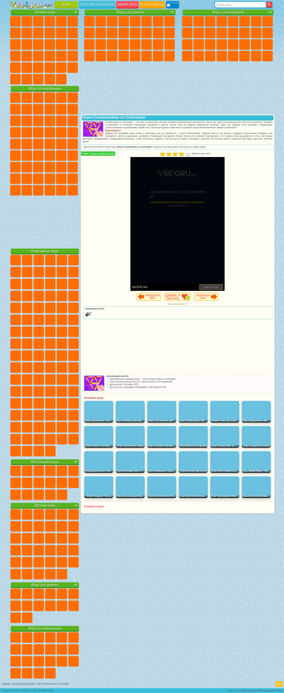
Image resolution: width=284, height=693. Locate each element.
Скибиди (38, 190)
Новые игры (127, 4)
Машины (267, 21)
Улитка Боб (15, 109)
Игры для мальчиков (97, 4)
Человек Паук (72, 132)
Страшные (15, 44)
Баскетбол (72, 67)
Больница (100, 44)
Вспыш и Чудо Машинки (15, 132)
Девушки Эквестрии (100, 21)
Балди (27, 167)
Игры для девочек (130, 12)
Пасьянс (50, 44)
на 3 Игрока (27, 67)
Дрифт (267, 44)
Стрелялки (221, 56)
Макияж (135, 44)
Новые (15, 21)
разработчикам (274, 690)
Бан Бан (27, 190)
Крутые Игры (50, 67)
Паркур (256, 56)
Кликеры (38, 44)
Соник (27, 132)
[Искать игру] (240, 5)
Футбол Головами (27, 79)
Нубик (72, 167)
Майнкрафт (256, 21)
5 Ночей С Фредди (72, 97)
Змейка (72, 56)
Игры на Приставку (61, 79)
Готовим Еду (135, 56)
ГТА (244, 44)
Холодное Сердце (100, 33)
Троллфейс (38, 109)
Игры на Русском (61, 44)
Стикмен (210, 33)
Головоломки (15, 67)
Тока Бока (38, 178)
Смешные (61, 33)
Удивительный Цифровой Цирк (72, 190)
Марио (61, 132)
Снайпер (256, 33)
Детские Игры (50, 21)
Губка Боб (27, 97)
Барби (123, 21)
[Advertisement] (45, 221)
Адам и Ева (27, 144)
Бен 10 (256, 44)
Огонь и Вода (112, 21)
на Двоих (61, 21)
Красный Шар (27, 109)
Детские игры (44, 505)
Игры (66, 4)
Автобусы (187, 56)
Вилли (15, 97)
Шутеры (198, 56)
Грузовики (221, 33)
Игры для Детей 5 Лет (103, 153)
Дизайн (89, 56)
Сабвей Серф (15, 121)
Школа (61, 67)
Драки (233, 33)
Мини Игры (38, 56)
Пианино (112, 56)
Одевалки (123, 33)
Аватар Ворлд (50, 178)
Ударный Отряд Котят (50, 132)
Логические (27, 44)
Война (38, 79)
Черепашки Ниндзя (187, 33)
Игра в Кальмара (72, 155)
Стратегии (210, 21)
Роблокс (61, 167)
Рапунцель (89, 44)
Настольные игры (44, 461)
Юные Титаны (72, 144)
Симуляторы (38, 21)
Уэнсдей (15, 190)
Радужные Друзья (27, 178)
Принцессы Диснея (146, 44)
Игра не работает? (177, 304)
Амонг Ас (50, 155)
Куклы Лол (169, 56)
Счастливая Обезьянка (50, 144)
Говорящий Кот (50, 97)
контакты (233, 690)
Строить (50, 79)
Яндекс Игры (15, 33)
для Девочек (27, 21)
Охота (267, 56)
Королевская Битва (244, 21)
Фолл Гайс (27, 155)
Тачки (72, 121)
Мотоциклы (198, 33)
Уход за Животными (146, 56)
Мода (158, 44)
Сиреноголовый (38, 155)
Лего (72, 109)
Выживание (210, 44)
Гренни (38, 167)
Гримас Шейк (50, 190)
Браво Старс (61, 155)
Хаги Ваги (50, 167)
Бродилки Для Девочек (158, 21)
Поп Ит (27, 33)
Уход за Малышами (169, 44)
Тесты (135, 21)
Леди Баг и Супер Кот (50, 109)
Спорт (50, 33)
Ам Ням (38, 121)
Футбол (198, 21)
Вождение (15, 79)
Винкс (123, 56)
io (72, 33)
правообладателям (251, 690)
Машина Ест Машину (233, 44)
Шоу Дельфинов (50, 121)
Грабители (221, 44)
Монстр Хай (146, 21)
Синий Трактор (15, 155)
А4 (15, 167)
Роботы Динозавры (198, 44)
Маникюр (112, 44)
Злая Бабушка (61, 109)
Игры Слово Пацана (72, 178)
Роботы (267, 33)
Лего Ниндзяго (61, 97)
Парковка (187, 21)
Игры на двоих (152, 4)
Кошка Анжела (89, 33)
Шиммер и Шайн (38, 144)
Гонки (244, 33)
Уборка (100, 56)
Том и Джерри (61, 144)
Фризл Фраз (15, 144)
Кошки (112, 33)
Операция (123, 44)
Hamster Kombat (61, 190)
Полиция (187, 44)
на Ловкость (72, 21)
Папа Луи (158, 33)
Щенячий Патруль (38, 97)
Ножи (72, 44)
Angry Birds (27, 121)
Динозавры (15, 56)
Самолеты (233, 56)
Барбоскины (38, 132)
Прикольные (27, 56)
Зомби (233, 21)
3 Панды (61, 121)
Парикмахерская (135, 33)
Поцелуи (146, 33)
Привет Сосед (15, 178)
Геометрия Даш (38, 33)
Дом (158, 56)
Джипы (244, 56)
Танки (221, 21)
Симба (61, 178)
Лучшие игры (44, 12)
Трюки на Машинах (61, 56)
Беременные (169, 33)
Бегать (210, 56)
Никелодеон (38, 67)
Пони (89, 21)
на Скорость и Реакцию (50, 56)
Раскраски (169, 21)
